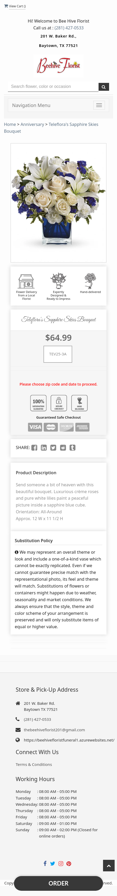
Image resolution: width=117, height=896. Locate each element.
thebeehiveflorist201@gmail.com (54, 729)
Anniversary (32, 124)
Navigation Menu (31, 105)
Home (10, 124)
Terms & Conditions (34, 764)
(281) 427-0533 (69, 28)
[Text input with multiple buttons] (53, 87)
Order (58, 883)
